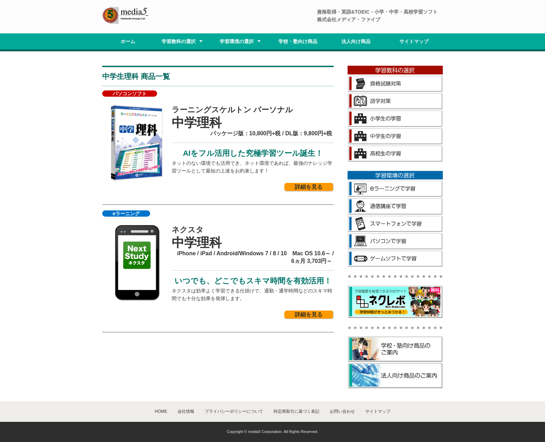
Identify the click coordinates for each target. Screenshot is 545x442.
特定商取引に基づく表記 (296, 411)
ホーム (128, 41)
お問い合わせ (342, 411)
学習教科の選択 (179, 41)
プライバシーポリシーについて (234, 411)
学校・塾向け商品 (297, 41)
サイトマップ (414, 41)
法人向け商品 (356, 41)
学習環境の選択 (237, 41)
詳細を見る (309, 187)
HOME (161, 411)
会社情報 (186, 411)
